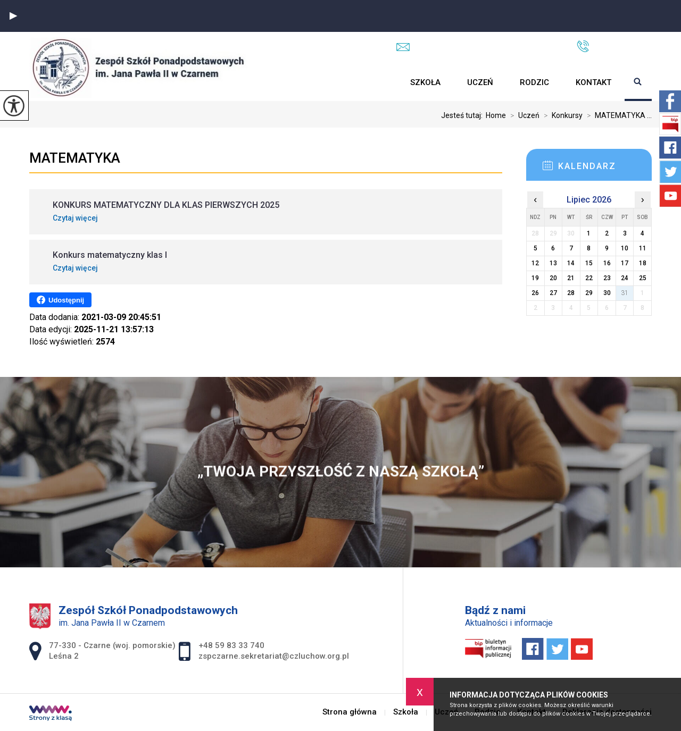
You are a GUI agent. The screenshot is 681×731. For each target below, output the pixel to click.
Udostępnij (60, 300)
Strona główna (383, 82)
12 (535, 263)
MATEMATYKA (74, 158)
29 (589, 293)
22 (589, 278)
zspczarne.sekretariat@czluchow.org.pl (475, 47)
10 (624, 248)
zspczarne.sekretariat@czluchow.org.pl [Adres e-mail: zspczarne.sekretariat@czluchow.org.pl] (273, 656)
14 (571, 263)
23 (607, 278)
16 (607, 263)
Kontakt (593, 82)
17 (624, 263)
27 (553, 293)
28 (571, 293)
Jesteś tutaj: (463, 115)
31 (624, 293)
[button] (13, 16)
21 (571, 278)
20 (553, 278)
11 (642, 248)
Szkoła (425, 82)
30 (607, 293)
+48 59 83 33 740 (614, 46)
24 (624, 278)
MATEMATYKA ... (617, 115)
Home (496, 115)
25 (642, 278)
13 (553, 263)
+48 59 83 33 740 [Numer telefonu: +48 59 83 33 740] (231, 645)
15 (589, 263)
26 (535, 293)
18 (642, 263)
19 (535, 278)
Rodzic (534, 82)
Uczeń (480, 82)
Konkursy (561, 115)
